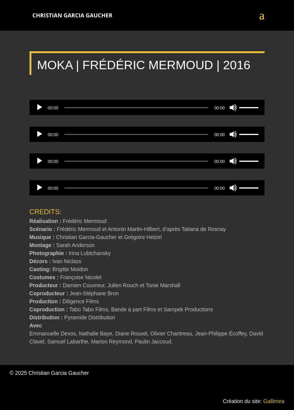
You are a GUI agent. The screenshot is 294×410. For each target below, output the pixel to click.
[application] (147, 107)
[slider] (136, 107)
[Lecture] (39, 107)
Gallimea (273, 401)
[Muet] (233, 107)
